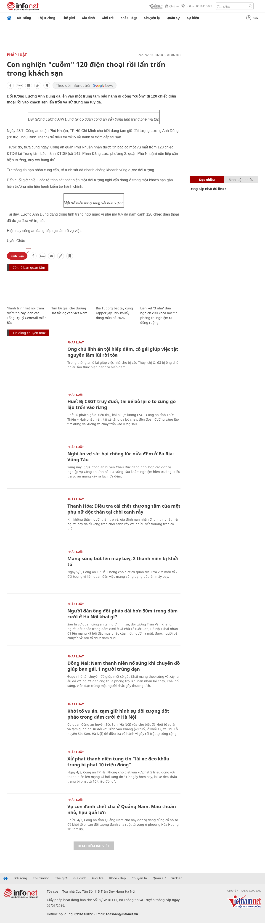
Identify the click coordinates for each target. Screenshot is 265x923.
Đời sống (24, 18)
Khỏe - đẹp (128, 18)
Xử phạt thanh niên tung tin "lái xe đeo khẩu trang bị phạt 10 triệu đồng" (118, 762)
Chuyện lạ (152, 18)
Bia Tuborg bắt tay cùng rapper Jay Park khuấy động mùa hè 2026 (114, 313)
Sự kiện (193, 18)
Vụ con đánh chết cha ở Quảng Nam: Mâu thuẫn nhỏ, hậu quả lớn (121, 809)
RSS (252, 17)
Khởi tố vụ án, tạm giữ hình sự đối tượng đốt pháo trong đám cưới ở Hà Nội (118, 714)
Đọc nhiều (207, 179)
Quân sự (173, 18)
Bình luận (17, 256)
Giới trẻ (108, 18)
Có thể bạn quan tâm (29, 267)
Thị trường (46, 18)
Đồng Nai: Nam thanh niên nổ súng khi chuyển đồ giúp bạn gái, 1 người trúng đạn (123, 666)
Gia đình (88, 18)
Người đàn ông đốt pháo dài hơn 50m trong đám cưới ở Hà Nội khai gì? (122, 614)
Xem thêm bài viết (93, 846)
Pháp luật (17, 54)
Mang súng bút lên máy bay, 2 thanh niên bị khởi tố (122, 561)
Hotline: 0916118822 (196, 6)
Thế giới (68, 18)
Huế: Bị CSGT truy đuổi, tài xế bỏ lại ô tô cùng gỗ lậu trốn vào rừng (121, 404)
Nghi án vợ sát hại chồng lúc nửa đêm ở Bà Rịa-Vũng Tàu (120, 457)
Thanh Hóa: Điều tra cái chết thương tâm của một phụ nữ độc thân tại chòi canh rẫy (123, 509)
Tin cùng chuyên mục (29, 333)
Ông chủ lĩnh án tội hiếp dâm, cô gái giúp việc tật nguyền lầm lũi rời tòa (122, 352)
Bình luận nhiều (241, 179)
